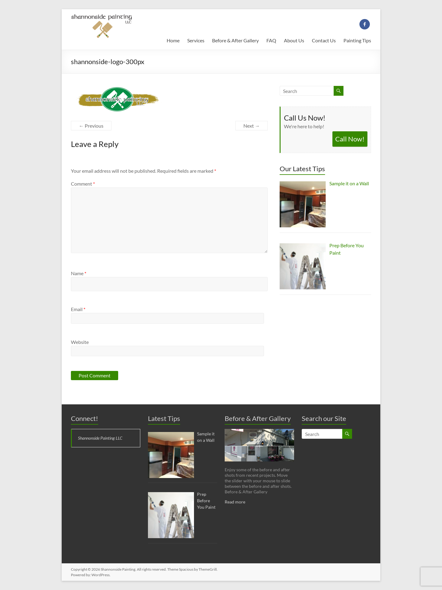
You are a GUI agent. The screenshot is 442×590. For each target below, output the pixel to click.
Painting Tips (357, 40)
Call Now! (350, 139)
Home (173, 40)
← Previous (91, 126)
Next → (251, 126)
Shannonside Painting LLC (100, 438)
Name (78, 273)
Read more (235, 501)
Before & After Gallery (235, 40)
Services (195, 40)
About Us (294, 40)
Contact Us (324, 40)
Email (78, 309)
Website (80, 342)
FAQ (271, 40)
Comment (83, 184)
